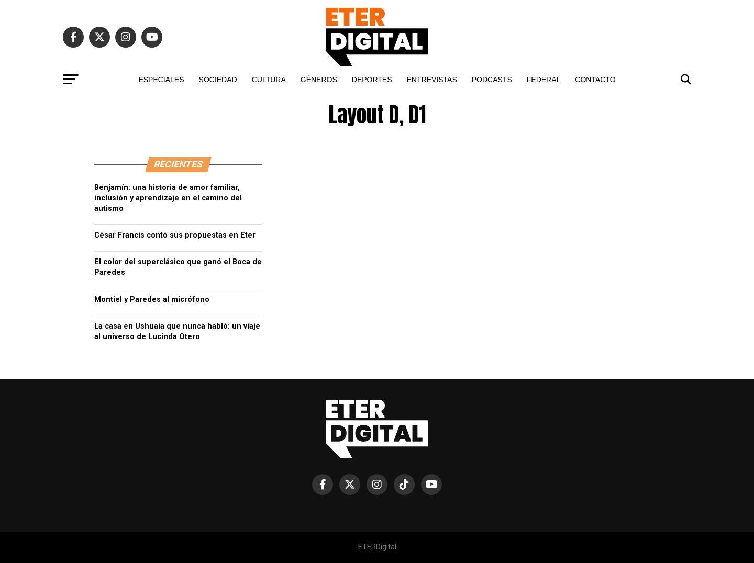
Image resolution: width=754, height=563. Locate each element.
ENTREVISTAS (432, 79)
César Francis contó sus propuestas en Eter (175, 235)
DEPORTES (372, 79)
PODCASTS (492, 79)
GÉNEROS (319, 79)
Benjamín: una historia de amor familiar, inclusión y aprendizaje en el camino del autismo (168, 198)
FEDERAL (544, 79)
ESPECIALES (161, 79)
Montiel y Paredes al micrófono (151, 299)
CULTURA (269, 79)
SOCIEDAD (218, 79)
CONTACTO (595, 79)
